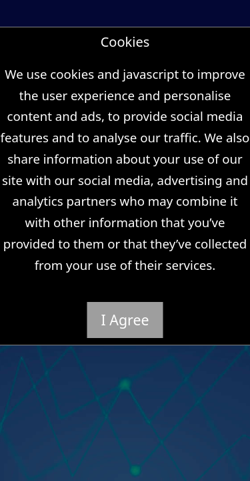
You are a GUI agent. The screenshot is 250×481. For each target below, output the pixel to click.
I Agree (125, 319)
